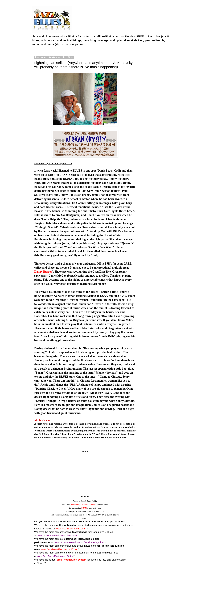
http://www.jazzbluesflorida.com (83, 505)
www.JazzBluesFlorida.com (71, 528)
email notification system (71, 559)
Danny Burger (43, 271)
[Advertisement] (85, 473)
